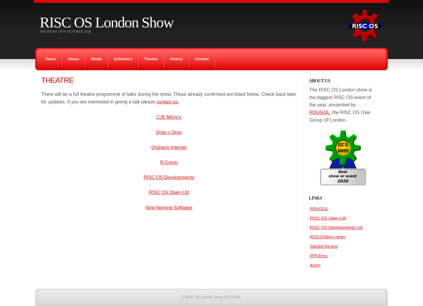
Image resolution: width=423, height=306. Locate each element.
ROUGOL (319, 112)
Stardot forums (324, 246)
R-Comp (169, 162)
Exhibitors (123, 59)
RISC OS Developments (169, 177)
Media (96, 59)
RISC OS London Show (106, 22)
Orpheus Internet (169, 147)
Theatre (151, 59)
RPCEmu (319, 255)
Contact (202, 59)
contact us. (167, 101)
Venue (73, 59)
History (176, 59)
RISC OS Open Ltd (169, 192)
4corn (315, 265)
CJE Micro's (169, 117)
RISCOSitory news (327, 237)
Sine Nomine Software (168, 207)
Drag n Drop (169, 132)
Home (51, 59)
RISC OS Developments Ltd (336, 227)
